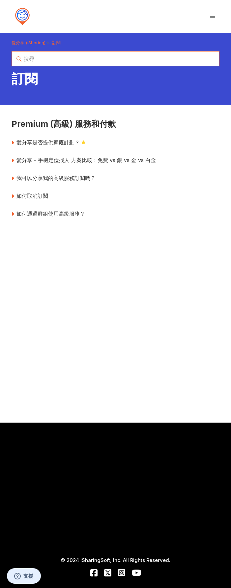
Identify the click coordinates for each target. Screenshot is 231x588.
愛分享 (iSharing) (28, 42)
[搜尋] (115, 59)
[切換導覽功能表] (212, 16)
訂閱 (56, 42)
